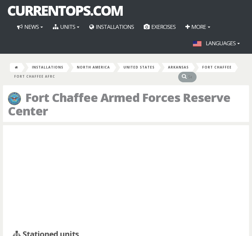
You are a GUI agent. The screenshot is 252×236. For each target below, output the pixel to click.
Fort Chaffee (217, 67)
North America (93, 67)
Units (66, 26)
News (30, 26)
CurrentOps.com (65, 10)
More (197, 26)
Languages (216, 43)
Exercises (160, 26)
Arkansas (178, 67)
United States (139, 67)
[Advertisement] (126, 178)
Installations (111, 26)
